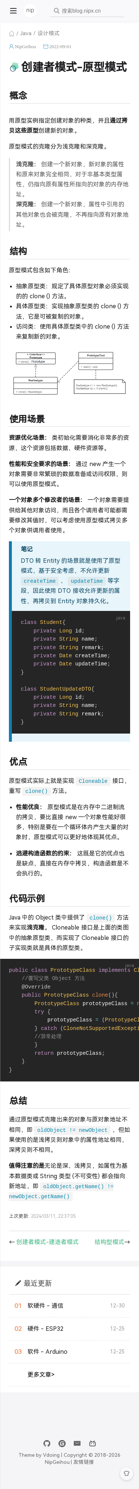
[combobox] (87, 11)
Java (26, 33)
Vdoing (51, 1462)
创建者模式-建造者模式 (47, 1249)
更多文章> (40, 1382)
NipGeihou (25, 46)
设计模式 (48, 33)
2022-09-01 (60, 46)
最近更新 (38, 1290)
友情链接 (83, 1469)
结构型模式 (109, 1249)
